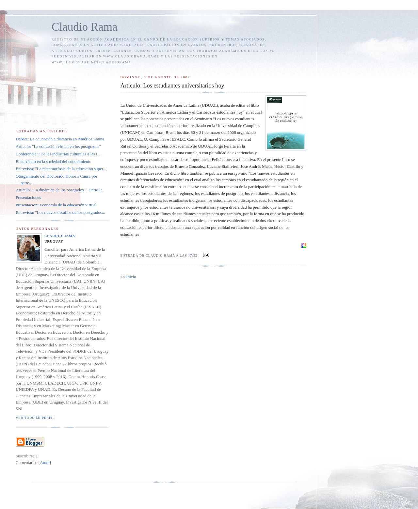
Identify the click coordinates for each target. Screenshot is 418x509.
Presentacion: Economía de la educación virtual (56, 204)
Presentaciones (28, 197)
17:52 (193, 255)
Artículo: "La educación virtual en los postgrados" (58, 146)
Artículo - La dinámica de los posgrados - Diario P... (60, 189)
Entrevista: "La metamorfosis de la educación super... (61, 168)
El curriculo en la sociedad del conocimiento (53, 161)
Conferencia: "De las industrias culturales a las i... (58, 153)
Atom (45, 462)
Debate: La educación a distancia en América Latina (60, 138)
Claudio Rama (85, 27)
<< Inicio (128, 276)
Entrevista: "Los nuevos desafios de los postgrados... (60, 212)
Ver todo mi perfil (35, 418)
